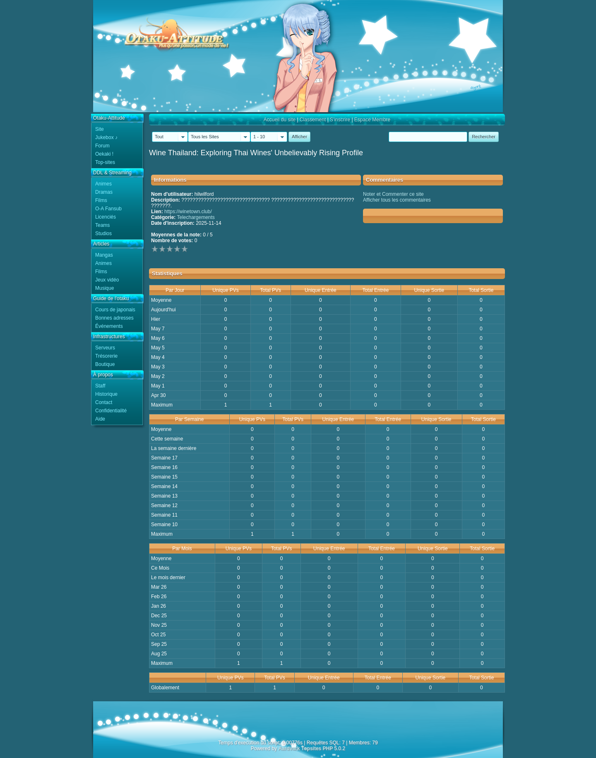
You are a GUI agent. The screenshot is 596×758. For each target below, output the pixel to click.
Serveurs (105, 348)
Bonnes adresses (114, 318)
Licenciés (105, 217)
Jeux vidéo (107, 280)
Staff (100, 386)
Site (99, 129)
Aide (100, 419)
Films (101, 200)
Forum (102, 146)
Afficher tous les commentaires (397, 200)
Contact (103, 402)
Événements (109, 326)
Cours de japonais (115, 310)
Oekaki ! (104, 154)
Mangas (104, 255)
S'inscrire (340, 120)
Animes (103, 184)
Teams (102, 225)
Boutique (105, 364)
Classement (313, 120)
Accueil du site (280, 120)
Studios (103, 233)
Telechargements (195, 217)
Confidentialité (111, 411)
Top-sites (105, 162)
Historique (106, 394)
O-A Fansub (108, 209)
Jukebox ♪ (106, 137)
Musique (104, 288)
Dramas (104, 192)
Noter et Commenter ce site (393, 194)
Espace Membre (372, 120)
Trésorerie (106, 356)
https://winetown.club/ (188, 211)
